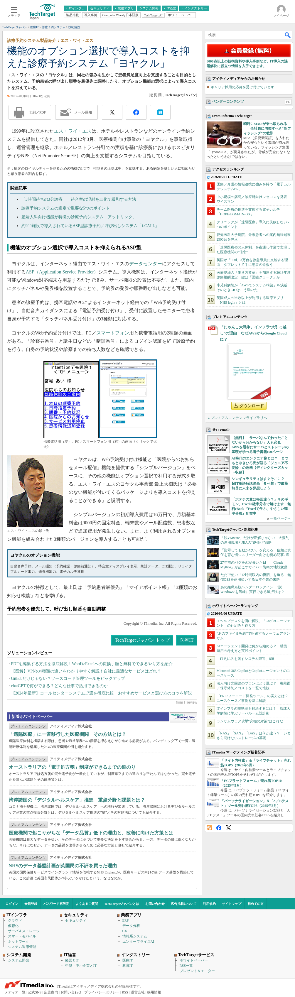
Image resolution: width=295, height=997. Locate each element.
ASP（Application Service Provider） (62, 271)
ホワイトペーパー (194, 960)
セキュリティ (75, 920)
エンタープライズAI (138, 941)
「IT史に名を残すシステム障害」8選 (245, 659)
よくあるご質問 (86, 903)
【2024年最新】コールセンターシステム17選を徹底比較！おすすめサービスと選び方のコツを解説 (101, 693)
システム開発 (18, 960)
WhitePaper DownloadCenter (183, 717)
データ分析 (131, 926)
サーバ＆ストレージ (24, 931)
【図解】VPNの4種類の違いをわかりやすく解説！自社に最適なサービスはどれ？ (86, 671)
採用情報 (154, 992)
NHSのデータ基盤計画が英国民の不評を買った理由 (63, 865)
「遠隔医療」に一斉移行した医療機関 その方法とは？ (67, 734)
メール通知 (83, 112)
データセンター (145, 263)
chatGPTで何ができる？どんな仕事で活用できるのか (59, 686)
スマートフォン (112, 332)
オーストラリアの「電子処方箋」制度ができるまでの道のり (72, 767)
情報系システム (134, 936)
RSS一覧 (186, 966)
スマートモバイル (22, 936)
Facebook (218, 827)
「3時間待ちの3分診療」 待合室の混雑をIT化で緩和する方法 (78, 199)
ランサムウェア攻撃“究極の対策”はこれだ (250, 721)
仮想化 (13, 926)
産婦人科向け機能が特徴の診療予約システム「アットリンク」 (78, 217)
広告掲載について (184, 903)
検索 (288, 35)
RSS (209, 827)
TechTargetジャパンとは (121, 903)
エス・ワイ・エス (73, 131)
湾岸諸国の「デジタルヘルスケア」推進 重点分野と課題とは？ (77, 799)
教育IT (127, 966)
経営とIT (72, 960)
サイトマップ (231, 903)
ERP (125, 920)
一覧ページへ (280, 518)
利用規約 (209, 903)
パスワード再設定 (56, 903)
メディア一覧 (15, 992)
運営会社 (138, 992)
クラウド (15, 920)
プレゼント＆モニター (197, 971)
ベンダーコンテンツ (228, 101)
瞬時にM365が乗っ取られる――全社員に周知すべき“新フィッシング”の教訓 (267, 128)
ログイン (11, 903)
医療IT (186, 640)
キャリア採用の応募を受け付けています (242, 87)
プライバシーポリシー (101, 992)
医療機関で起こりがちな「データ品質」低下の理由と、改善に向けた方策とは (91, 832)
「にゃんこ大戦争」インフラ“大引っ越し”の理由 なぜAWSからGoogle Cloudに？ (253, 333)
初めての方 (255, 903)
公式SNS (34, 992)
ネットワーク (18, 941)
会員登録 (30, 903)
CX (124, 931)
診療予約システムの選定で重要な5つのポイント (65, 208)
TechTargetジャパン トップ (142, 640)
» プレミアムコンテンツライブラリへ (237, 418)
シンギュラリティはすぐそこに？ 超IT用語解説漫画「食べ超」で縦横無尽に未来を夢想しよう (260, 483)
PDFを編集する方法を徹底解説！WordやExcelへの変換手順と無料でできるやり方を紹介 (92, 664)
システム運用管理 (22, 947)
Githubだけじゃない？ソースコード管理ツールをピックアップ (68, 678)
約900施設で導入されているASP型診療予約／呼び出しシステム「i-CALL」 (90, 226)
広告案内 (51, 992)
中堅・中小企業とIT (81, 966)
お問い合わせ (155, 903)
